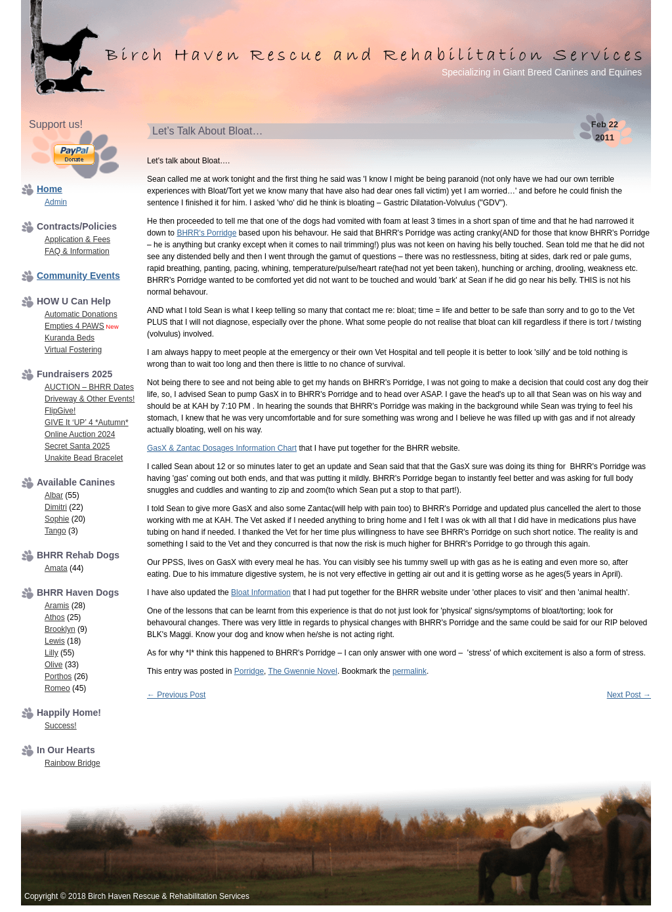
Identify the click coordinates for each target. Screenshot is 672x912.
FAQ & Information (77, 251)
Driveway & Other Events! (90, 399)
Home (49, 189)
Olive (53, 664)
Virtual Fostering (73, 349)
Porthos (58, 676)
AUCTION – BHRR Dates (89, 387)
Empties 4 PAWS (74, 326)
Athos (55, 617)
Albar (54, 495)
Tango (55, 530)
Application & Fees (77, 239)
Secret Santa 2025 (77, 446)
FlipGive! (60, 410)
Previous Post (176, 694)
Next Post (629, 694)
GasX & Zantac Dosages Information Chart (222, 448)
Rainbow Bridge (72, 763)
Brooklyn (60, 629)
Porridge (249, 671)
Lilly (51, 652)
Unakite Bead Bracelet (84, 458)
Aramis (57, 605)
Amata (56, 568)
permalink (409, 671)
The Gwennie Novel (302, 671)
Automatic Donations (81, 314)
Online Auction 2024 (80, 434)
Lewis (55, 641)
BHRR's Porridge (206, 233)
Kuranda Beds (69, 337)
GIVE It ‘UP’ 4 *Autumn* (87, 422)
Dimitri (56, 507)
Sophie (57, 519)
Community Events (78, 275)
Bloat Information (261, 592)
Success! (61, 725)
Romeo (57, 688)
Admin (56, 202)
